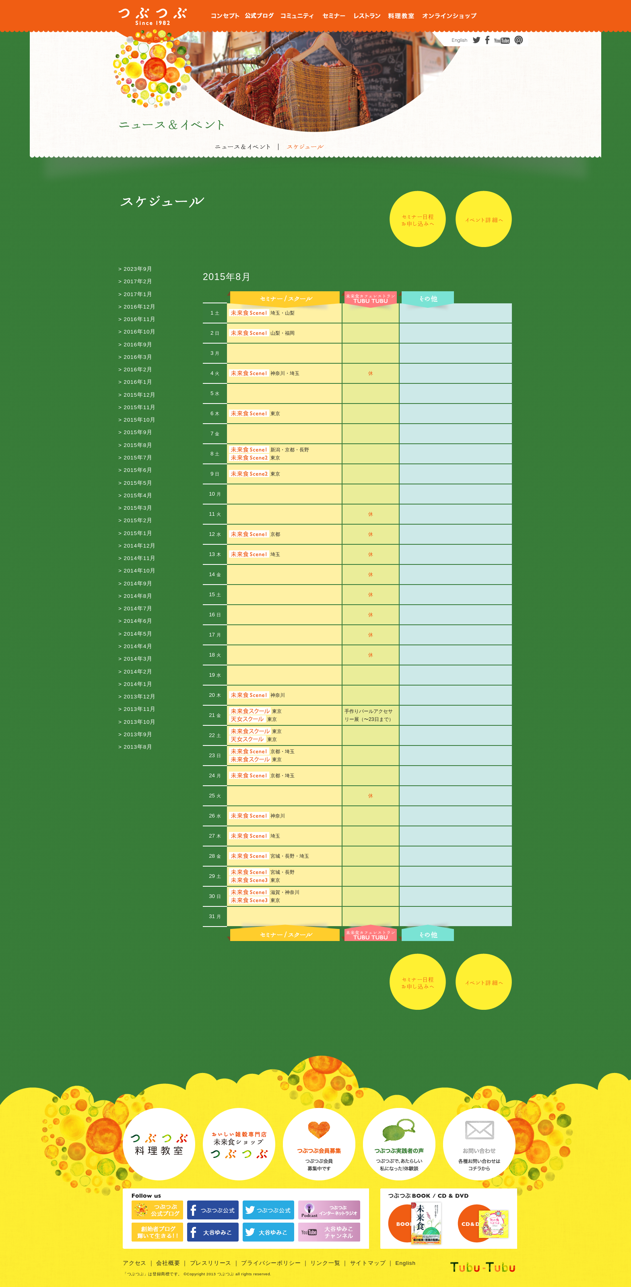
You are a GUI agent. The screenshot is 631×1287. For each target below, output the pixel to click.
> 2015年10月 (137, 420)
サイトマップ (368, 1263)
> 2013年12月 (137, 697)
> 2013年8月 (135, 747)
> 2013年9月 (135, 734)
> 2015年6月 (135, 470)
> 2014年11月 (137, 558)
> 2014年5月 (135, 634)
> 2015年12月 (137, 395)
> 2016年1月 (135, 382)
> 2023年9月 (135, 269)
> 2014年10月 (137, 571)
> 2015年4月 (135, 495)
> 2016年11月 (137, 319)
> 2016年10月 (137, 332)
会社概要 (168, 1263)
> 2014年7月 (135, 608)
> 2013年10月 (137, 722)
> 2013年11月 (137, 709)
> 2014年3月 (135, 659)
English (406, 1263)
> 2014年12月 (137, 546)
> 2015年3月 (135, 508)
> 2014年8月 (135, 596)
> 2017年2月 (135, 281)
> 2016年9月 (135, 345)
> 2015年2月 (135, 520)
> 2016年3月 (135, 357)
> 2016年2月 (135, 370)
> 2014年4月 (135, 646)
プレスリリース (211, 1263)
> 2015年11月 (137, 407)
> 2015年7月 (135, 458)
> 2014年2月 (135, 672)
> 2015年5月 (135, 483)
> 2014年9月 (135, 584)
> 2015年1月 (135, 533)
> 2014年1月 (135, 684)
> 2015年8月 (135, 445)
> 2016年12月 (137, 307)
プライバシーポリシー (271, 1263)
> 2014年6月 (135, 621)
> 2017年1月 (135, 294)
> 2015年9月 (135, 432)
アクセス (134, 1263)
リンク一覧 (325, 1263)
